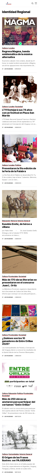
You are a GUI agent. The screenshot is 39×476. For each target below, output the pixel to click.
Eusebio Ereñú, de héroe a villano (17, 225)
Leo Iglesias (8, 69)
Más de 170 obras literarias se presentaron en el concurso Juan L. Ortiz (19, 282)
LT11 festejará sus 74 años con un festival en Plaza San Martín (18, 112)
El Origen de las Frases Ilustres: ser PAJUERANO (16, 459)
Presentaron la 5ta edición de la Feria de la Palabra (19, 170)
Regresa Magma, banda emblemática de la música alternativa (17, 54)
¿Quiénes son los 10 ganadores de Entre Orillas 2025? (17, 341)
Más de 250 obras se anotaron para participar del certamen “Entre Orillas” (18, 402)
